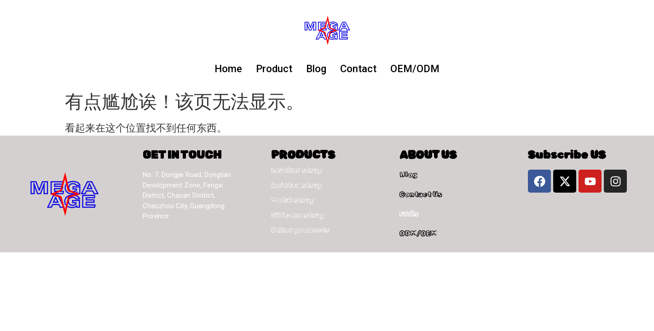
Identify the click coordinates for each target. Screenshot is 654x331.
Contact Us (420, 194)
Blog (316, 68)
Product (274, 68)
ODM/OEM (418, 233)
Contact (358, 68)
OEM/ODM (415, 68)
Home (228, 68)
